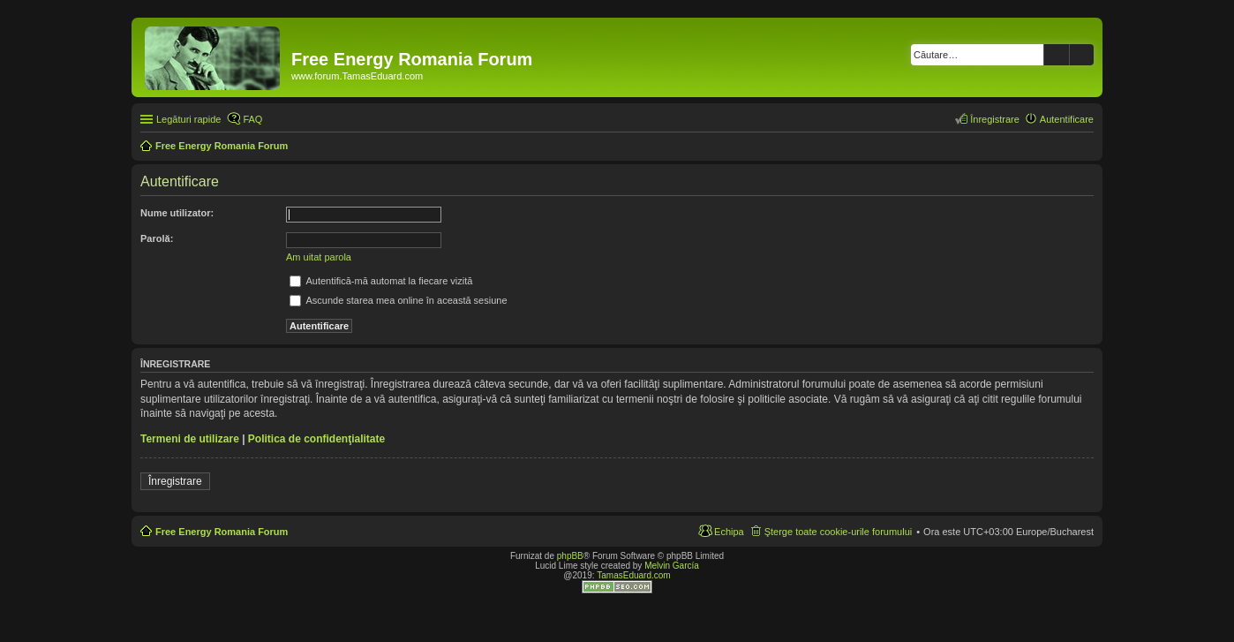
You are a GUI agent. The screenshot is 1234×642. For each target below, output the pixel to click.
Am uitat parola (318, 257)
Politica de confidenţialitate (316, 439)
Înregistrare (175, 481)
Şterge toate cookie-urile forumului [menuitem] (838, 531)
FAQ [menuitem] (252, 119)
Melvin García (671, 565)
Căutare (1056, 54)
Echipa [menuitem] (729, 531)
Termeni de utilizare (189, 439)
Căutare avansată (1082, 54)
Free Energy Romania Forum (221, 531)
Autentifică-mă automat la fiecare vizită (381, 281)
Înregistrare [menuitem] (995, 119)
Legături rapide (188, 119)
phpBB (570, 556)
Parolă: (156, 238)
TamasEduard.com (633, 575)
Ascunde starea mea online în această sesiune (399, 300)
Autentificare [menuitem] (1067, 119)
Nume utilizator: (177, 213)
